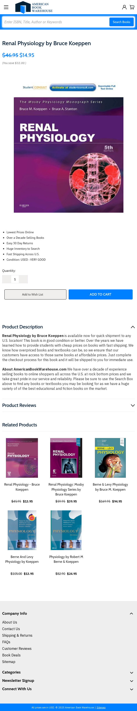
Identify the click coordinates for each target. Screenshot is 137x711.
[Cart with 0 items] (132, 7)
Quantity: (9, 271)
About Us (9, 622)
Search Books (121, 22)
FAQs (6, 642)
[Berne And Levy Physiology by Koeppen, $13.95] (22, 530)
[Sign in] (124, 7)
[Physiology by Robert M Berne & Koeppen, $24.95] (66, 530)
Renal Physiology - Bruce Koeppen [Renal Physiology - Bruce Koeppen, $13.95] (22, 487)
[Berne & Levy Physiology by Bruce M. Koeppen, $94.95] (110, 458)
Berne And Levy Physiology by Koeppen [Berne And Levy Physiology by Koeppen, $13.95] (22, 559)
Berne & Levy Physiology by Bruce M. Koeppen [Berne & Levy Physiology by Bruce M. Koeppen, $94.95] (110, 487)
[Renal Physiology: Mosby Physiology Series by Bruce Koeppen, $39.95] (66, 458)
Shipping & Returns (17, 635)
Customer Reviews (17, 648)
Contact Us (11, 629)
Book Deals (11, 655)
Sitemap (8, 661)
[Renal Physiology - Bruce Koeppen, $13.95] (22, 458)
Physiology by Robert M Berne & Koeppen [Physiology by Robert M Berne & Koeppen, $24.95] (66, 559)
